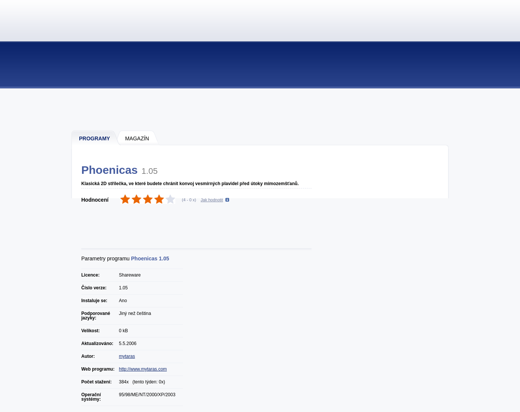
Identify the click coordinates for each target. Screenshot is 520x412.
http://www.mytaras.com (143, 369)
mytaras (127, 356)
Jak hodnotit (212, 200)
